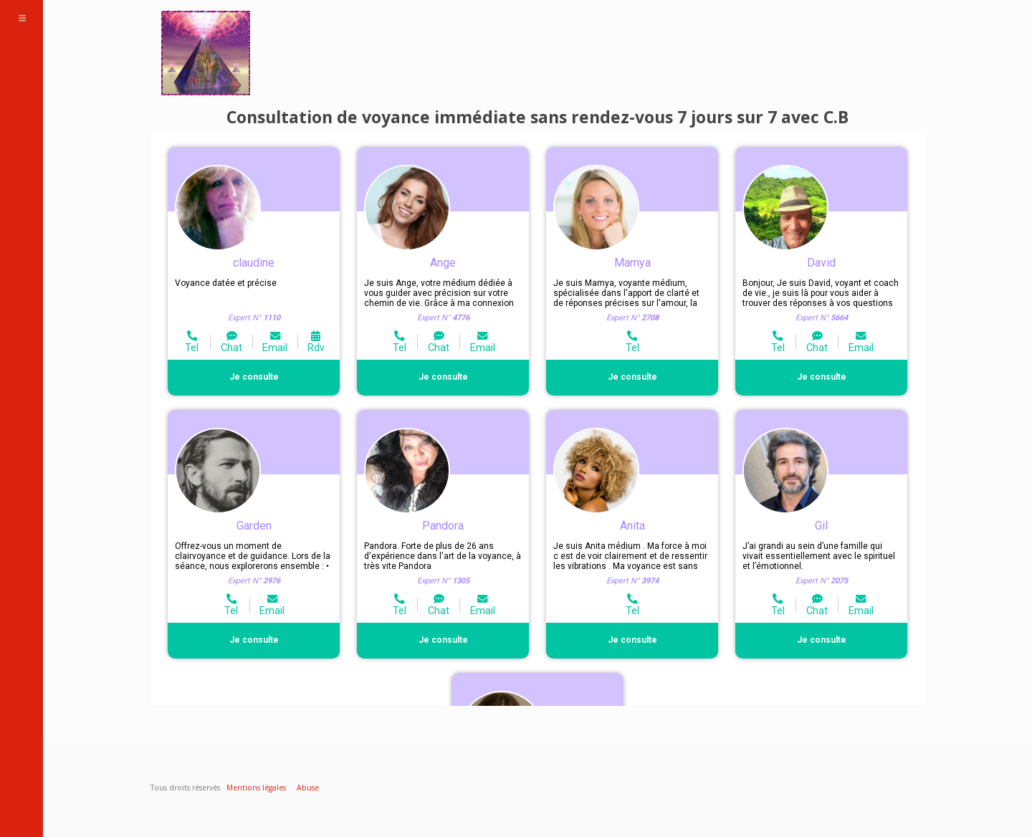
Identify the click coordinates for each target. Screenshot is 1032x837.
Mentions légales (256, 788)
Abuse (308, 788)
